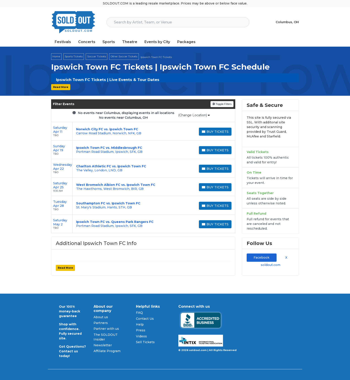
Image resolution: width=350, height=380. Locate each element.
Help (140, 324)
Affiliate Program (107, 351)
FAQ (139, 313)
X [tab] (285, 257)
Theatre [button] (129, 42)
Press (140, 330)
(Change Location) (194, 115)
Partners (101, 323)
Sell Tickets (145, 342)
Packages (186, 42)
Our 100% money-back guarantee (69, 311)
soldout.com (270, 265)
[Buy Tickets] (215, 132)
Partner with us (106, 329)
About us (101, 317)
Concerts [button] (86, 42)
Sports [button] (108, 42)
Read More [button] (60, 87)
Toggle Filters (221, 104)
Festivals (63, 42)
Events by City (157, 42)
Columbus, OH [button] (287, 22)
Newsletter (103, 345)
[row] (143, 131)
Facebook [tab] (261, 257)
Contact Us (145, 319)
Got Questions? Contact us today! (72, 351)
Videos (141, 336)
